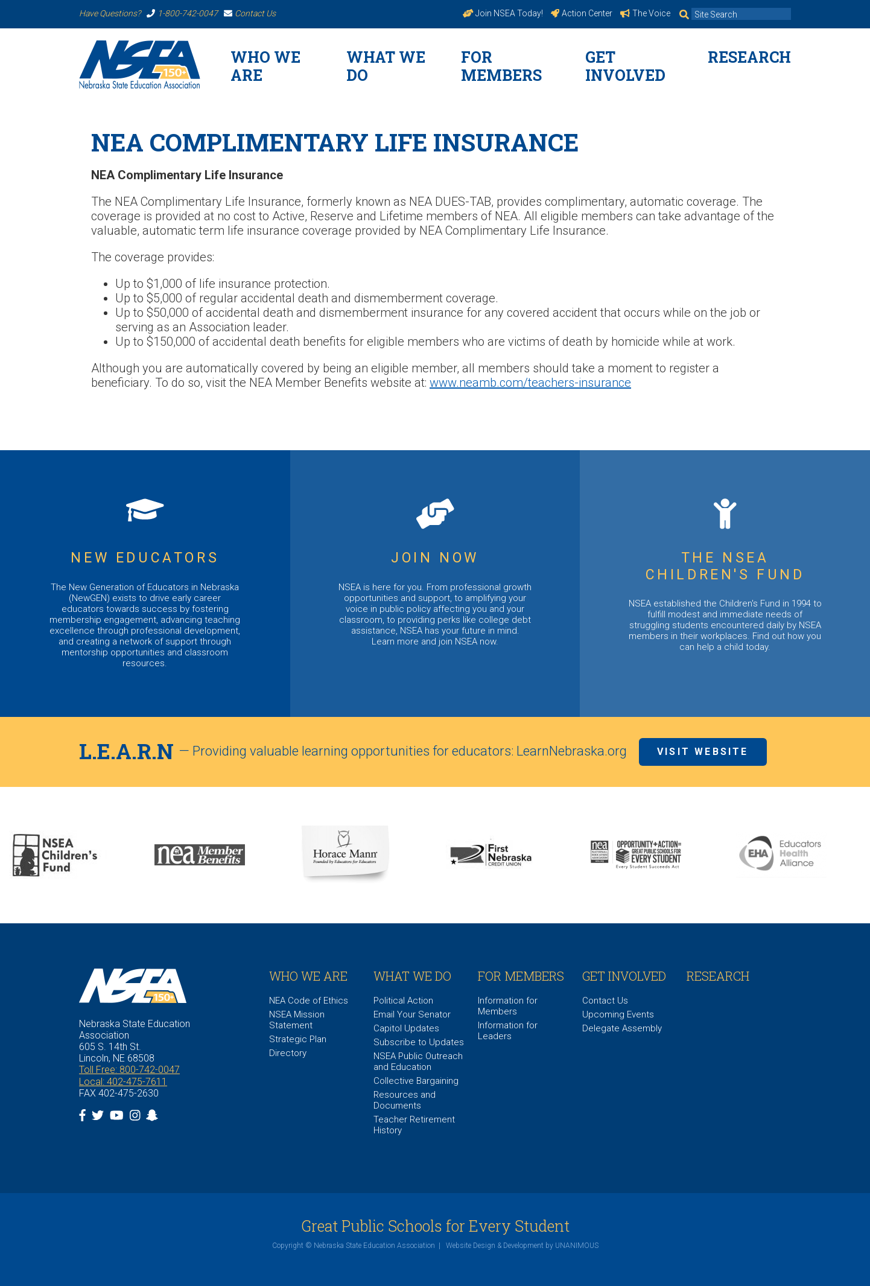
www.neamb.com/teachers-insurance (530, 382)
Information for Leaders (508, 1031)
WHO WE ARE (265, 66)
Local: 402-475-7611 (123, 1081)
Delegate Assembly (622, 1028)
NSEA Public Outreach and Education (418, 1061)
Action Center (581, 13)
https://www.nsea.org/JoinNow (435, 583)
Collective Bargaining (416, 1080)
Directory (287, 1053)
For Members (501, 66)
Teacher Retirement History (414, 1125)
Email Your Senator (412, 1014)
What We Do (385, 66)
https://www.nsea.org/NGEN (145, 583)
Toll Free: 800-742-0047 (129, 1069)
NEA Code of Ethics (308, 1000)
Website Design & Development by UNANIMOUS (522, 1245)
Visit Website (703, 751)
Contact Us (250, 13)
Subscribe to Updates (418, 1042)
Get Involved (625, 66)
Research (749, 57)
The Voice (645, 13)
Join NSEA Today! (503, 13)
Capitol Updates (406, 1028)
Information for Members (508, 1006)
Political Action (403, 1000)
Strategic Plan (297, 1039)
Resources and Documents (404, 1100)
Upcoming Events (618, 1014)
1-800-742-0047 (182, 13)
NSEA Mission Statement (297, 1020)
